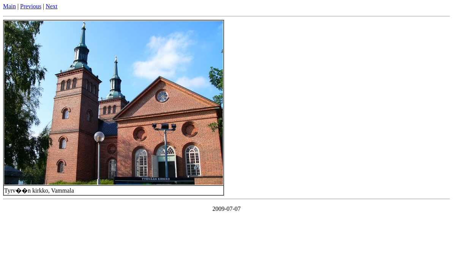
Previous (30, 6)
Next (51, 6)
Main (9, 6)
